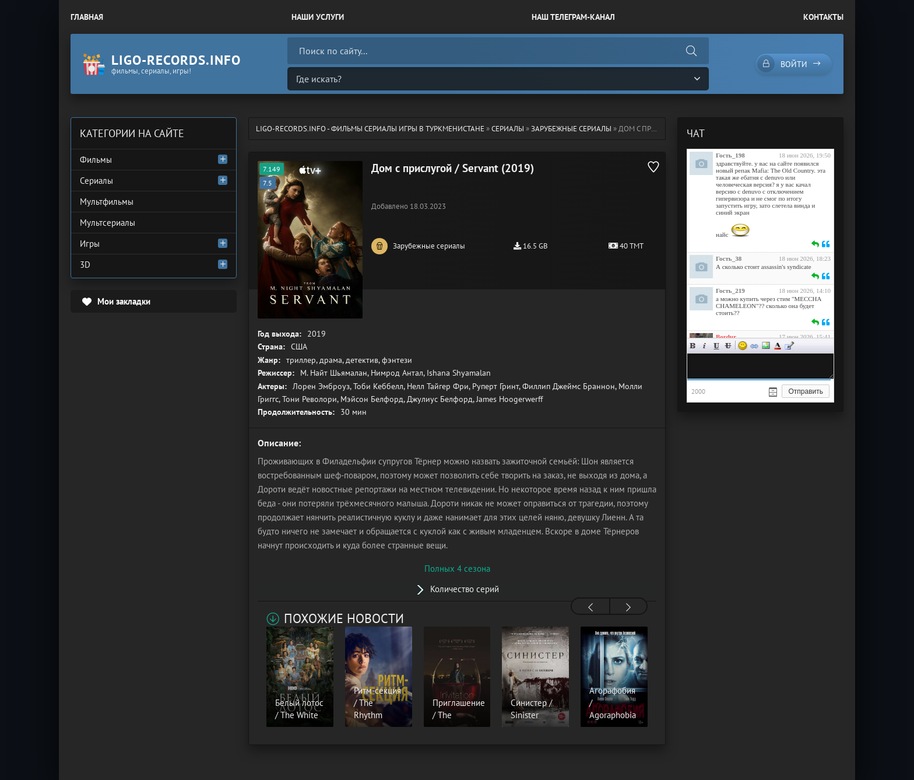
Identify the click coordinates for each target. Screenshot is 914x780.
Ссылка (754, 345)
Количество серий (464, 588)
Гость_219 (730, 290)
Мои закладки (123, 301)
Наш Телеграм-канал (573, 17)
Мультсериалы (107, 222)
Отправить (805, 391)
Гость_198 (730, 155)
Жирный (693, 345)
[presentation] (590, 607)
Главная (87, 17)
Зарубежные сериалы (571, 129)
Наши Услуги (317, 17)
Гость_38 (728, 258)
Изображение (766, 345)
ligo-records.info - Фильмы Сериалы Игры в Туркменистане (370, 129)
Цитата (789, 345)
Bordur (726, 336)
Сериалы (507, 129)
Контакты (823, 17)
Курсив (705, 345)
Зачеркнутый (728, 345)
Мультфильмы (106, 201)
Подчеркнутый (716, 345)
